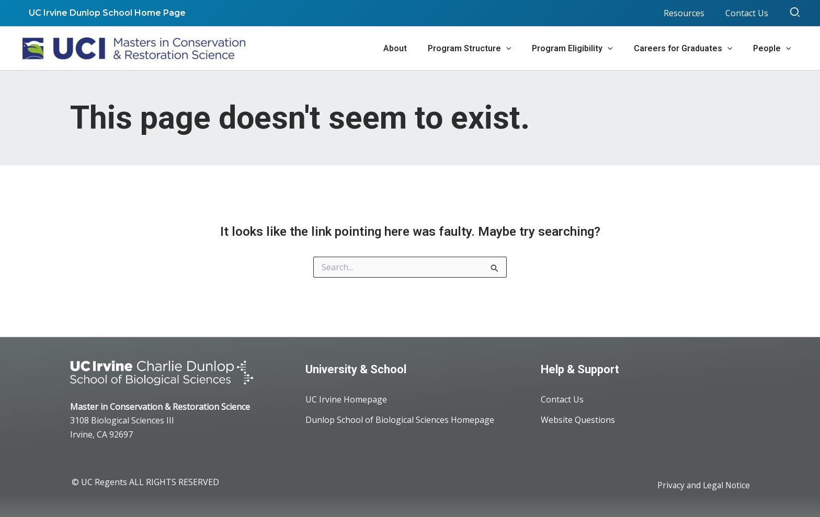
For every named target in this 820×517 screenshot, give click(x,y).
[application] (521, 48)
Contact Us (562, 400)
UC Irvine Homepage (346, 400)
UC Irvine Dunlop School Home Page (105, 13)
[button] (795, 13)
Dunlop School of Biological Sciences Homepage (399, 421)
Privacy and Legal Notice (702, 485)
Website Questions (578, 421)
